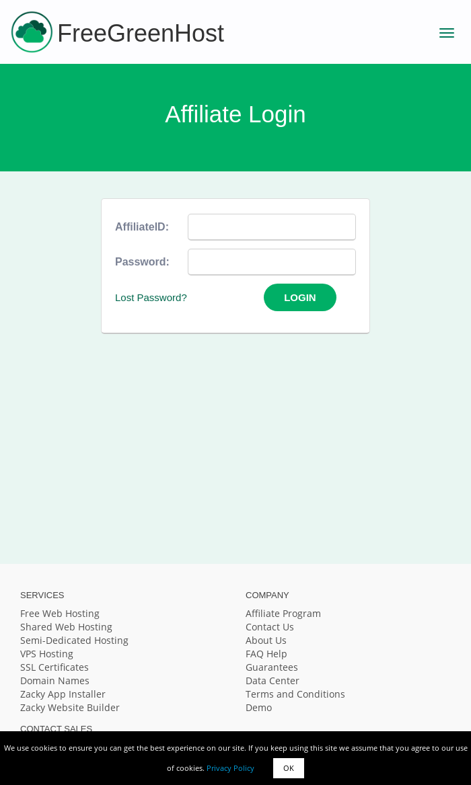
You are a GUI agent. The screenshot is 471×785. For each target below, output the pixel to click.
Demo (259, 707)
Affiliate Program (283, 613)
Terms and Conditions (295, 694)
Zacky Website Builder (70, 707)
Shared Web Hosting (66, 626)
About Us (266, 640)
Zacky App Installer (63, 694)
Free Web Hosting (60, 613)
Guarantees (272, 667)
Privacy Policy (230, 768)
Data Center (272, 680)
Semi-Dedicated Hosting (74, 640)
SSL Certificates (54, 667)
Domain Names (54, 680)
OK (288, 768)
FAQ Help (266, 653)
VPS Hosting (46, 653)
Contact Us (270, 626)
